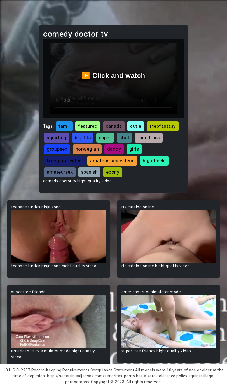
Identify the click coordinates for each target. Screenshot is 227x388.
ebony (113, 172)
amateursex (60, 172)
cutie (135, 126)
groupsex (57, 149)
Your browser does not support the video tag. (58, 236)
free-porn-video (64, 160)
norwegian (87, 149)
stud (124, 137)
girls (134, 149)
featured (87, 126)
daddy (114, 149)
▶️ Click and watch (113, 75)
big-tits (83, 137)
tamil (64, 126)
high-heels (154, 160)
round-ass (148, 137)
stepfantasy (162, 126)
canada (114, 126)
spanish (89, 172)
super (105, 137)
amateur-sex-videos (112, 160)
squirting (57, 137)
